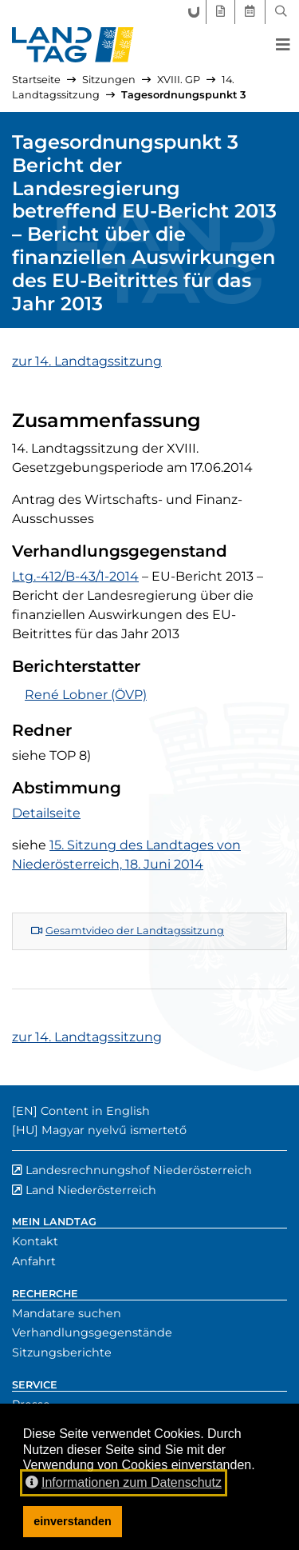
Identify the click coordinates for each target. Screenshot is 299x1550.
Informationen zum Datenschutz (124, 1482)
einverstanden (72, 1521)
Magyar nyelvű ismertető (114, 1130)
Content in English (95, 1111)
